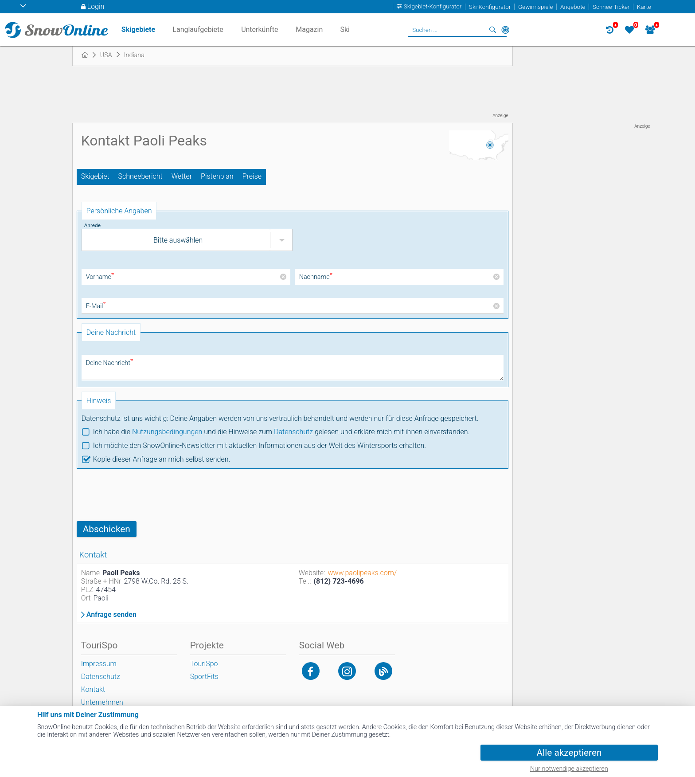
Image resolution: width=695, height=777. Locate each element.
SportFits (204, 676)
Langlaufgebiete (197, 29)
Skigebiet (95, 176)
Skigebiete (138, 29)
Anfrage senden (111, 614)
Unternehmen (102, 702)
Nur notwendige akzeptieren (569, 769)
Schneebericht (140, 176)
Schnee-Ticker (611, 7)
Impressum (99, 663)
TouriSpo (204, 663)
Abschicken (106, 529)
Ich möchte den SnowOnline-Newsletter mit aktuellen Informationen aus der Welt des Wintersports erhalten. (259, 445)
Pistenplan (217, 176)
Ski (345, 29)
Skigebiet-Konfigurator (433, 7)
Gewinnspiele (535, 7)
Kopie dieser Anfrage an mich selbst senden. (161, 459)
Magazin (309, 29)
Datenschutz (293, 432)
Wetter (182, 176)
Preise (252, 176)
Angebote (572, 7)
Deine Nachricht (109, 363)
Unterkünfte (259, 29)
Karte (644, 7)
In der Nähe (505, 29)
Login (96, 6)
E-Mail (96, 306)
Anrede (92, 225)
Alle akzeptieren (569, 752)
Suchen (493, 29)
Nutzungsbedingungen (167, 432)
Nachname (315, 277)
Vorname (100, 277)
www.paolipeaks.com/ (362, 573)
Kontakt (93, 689)
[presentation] (144, 495)
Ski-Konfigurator (490, 7)
